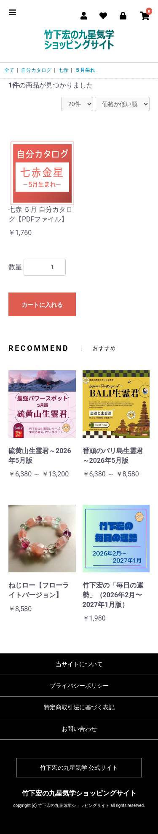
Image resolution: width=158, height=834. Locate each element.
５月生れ (85, 70)
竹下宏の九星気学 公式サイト (79, 767)
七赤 (63, 70)
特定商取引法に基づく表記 (79, 707)
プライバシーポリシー (79, 685)
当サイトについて (79, 664)
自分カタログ (36, 70)
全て (9, 70)
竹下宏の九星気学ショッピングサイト (79, 793)
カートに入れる (42, 304)
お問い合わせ (79, 728)
